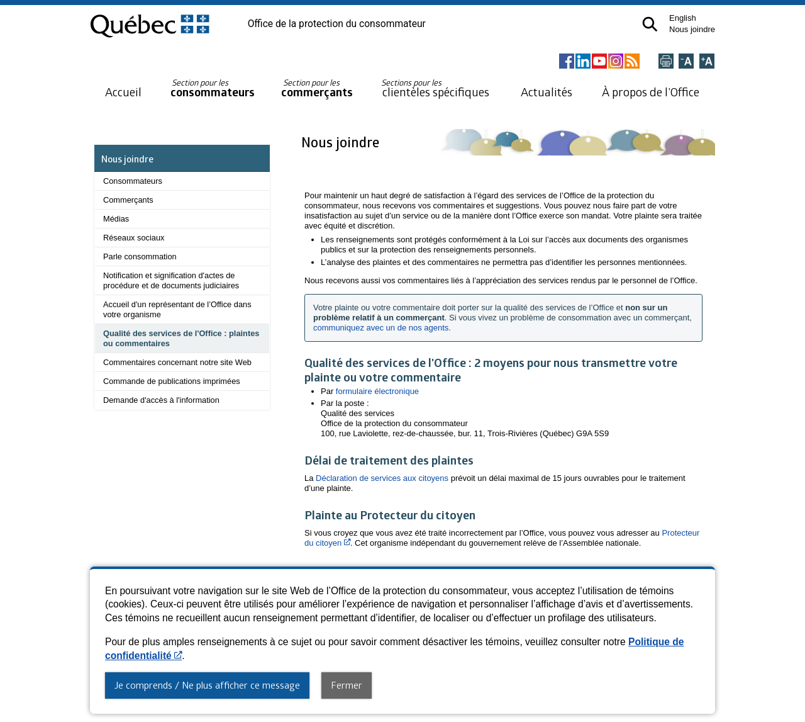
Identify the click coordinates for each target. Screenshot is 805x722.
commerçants (317, 88)
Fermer (346, 685)
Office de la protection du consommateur (337, 24)
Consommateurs (132, 181)
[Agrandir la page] (706, 62)
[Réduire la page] (686, 62)
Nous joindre (692, 29)
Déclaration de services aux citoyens (382, 478)
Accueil (123, 91)
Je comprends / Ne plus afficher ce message (207, 685)
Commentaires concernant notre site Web (177, 362)
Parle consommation (140, 256)
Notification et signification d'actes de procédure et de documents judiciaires (171, 280)
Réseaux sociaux (133, 237)
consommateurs (212, 88)
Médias (116, 218)
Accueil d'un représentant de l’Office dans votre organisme (177, 309)
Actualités (546, 91)
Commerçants (128, 200)
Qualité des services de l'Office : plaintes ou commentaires (181, 338)
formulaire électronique (377, 391)
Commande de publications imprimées (171, 381)
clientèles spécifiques (435, 88)
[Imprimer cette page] (666, 62)
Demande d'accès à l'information (161, 400)
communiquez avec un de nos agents (380, 327)
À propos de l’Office (650, 91)
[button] (649, 24)
